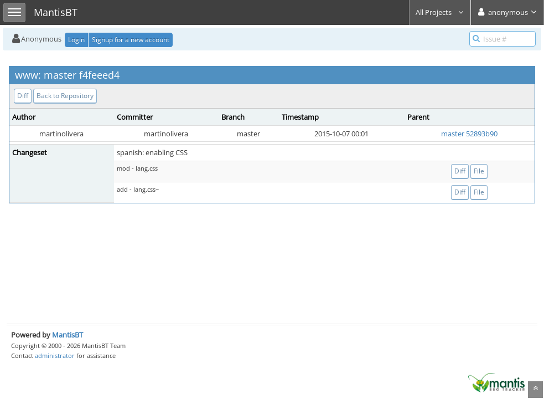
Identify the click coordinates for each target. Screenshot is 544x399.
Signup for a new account (130, 39)
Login (76, 39)
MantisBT (67, 335)
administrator (55, 355)
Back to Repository (65, 95)
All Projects (440, 12)
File (479, 171)
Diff (22, 95)
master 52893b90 (469, 134)
